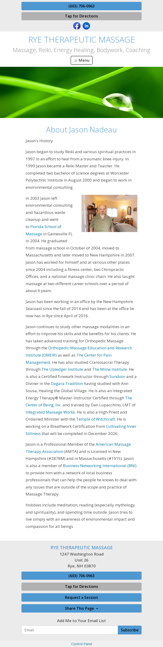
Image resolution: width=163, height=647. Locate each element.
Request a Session (81, 597)
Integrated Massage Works (50, 412)
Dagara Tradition (67, 383)
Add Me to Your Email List (81, 620)
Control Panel (81, 644)
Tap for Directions (81, 16)
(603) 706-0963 (81, 6)
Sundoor (117, 376)
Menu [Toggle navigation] (81, 60)
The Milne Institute (109, 369)
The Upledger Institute (62, 369)
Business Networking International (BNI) (99, 465)
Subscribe (130, 630)
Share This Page (80, 608)
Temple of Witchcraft (95, 419)
